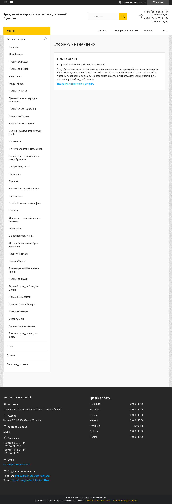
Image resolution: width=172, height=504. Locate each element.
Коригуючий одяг (18, 253)
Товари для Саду (18, 61)
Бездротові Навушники (22, 123)
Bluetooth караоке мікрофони (25, 203)
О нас (10, 346)
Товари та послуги (125, 30)
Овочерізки (15, 228)
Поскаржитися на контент (98, 501)
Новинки (13, 47)
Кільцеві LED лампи (20, 297)
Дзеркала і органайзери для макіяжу (25, 220)
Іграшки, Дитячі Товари (22, 304)
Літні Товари (16, 54)
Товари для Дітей (19, 69)
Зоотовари (15, 174)
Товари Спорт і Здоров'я (22, 109)
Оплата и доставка (17, 364)
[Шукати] (123, 16)
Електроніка (16, 196)
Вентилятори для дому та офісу (23, 335)
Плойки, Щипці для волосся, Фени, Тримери (24, 158)
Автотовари (16, 76)
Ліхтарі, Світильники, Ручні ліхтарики (23, 245)
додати (142, 2)
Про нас (148, 30)
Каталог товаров (16, 39)
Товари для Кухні (18, 279)
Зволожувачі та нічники (22, 326)
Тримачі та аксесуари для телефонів (23, 100)
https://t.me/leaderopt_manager (32, 476)
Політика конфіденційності (125, 501)
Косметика (15, 141)
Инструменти (16, 319)
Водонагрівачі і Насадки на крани (24, 270)
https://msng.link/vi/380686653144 (30, 480)
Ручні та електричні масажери (26, 149)
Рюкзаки (14, 210)
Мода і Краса (16, 83)
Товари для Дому (19, 166)
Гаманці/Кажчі (17, 261)
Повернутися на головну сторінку (75, 83)
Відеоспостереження (21, 235)
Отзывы (11, 355)
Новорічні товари (18, 311)
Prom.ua (102, 498)
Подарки (14, 181)
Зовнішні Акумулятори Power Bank (25, 133)
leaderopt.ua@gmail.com (16, 464)
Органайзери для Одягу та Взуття (24, 288)
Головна (101, 30)
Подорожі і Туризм (19, 116)
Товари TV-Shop (18, 91)
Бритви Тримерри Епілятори (24, 188)
